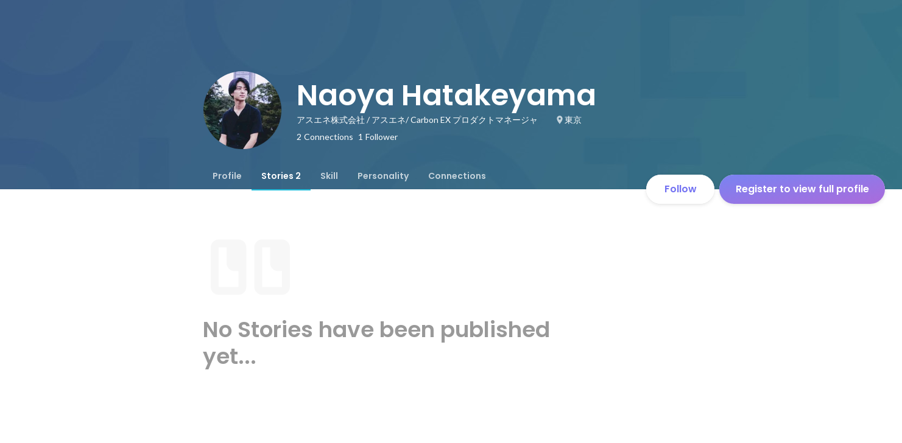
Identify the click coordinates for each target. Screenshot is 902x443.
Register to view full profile (802, 189)
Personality (383, 176)
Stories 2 (281, 176)
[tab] (227, 175)
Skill (329, 176)
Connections (457, 176)
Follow (680, 189)
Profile (227, 176)
